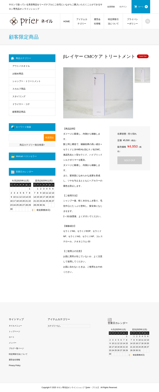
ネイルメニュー (15, 326)
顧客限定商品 (18, 111)
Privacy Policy (14, 365)
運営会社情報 (97, 21)
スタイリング (18, 96)
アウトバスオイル (21, 66)
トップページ (14, 331)
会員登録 (111, 7)
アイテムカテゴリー (81, 21)
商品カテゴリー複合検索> (32, 145)
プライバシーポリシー (132, 21)
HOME (66, 21)
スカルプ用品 (18, 89)
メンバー (12, 343)
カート (143, 6)
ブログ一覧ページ (16, 348)
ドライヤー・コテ (21, 104)
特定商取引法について (113, 21)
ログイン (123, 7)
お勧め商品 (17, 73)
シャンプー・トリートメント (26, 81)
